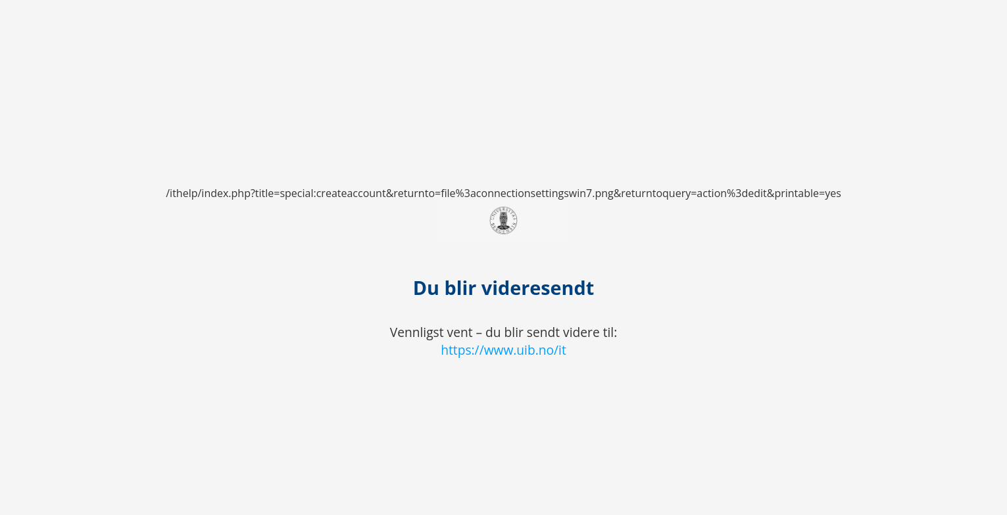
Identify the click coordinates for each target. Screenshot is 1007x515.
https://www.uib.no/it (503, 350)
